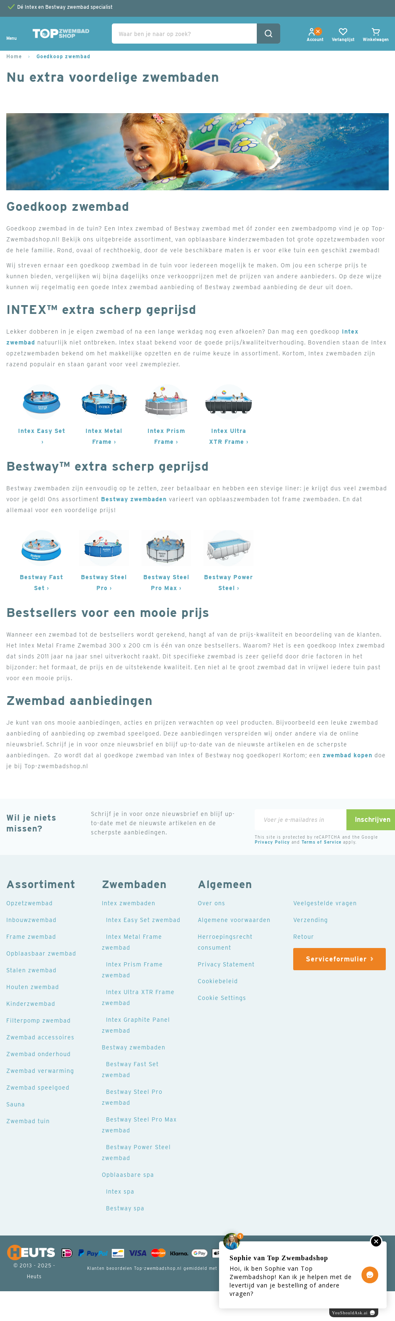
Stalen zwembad (31, 970)
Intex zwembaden (128, 903)
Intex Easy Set (41, 430)
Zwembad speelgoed (38, 1087)
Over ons (211, 903)
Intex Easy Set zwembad (143, 920)
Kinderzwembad (30, 1003)
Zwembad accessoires (40, 1037)
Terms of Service (321, 841)
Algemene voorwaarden (234, 920)
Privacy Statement (226, 964)
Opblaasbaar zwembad (41, 953)
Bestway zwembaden (134, 499)
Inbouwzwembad (31, 920)
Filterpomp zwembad (38, 1020)
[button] (315, 39)
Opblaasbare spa (128, 1174)
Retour (303, 936)
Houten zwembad (32, 987)
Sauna (15, 1104)
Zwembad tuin (28, 1121)
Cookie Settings (222, 998)
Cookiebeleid (218, 981)
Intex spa (120, 1191)
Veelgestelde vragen (325, 903)
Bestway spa (125, 1208)
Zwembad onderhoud (38, 1054)
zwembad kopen (347, 755)
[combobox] (196, 33)
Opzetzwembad (29, 903)
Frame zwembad (31, 936)
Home (14, 56)
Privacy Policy (272, 841)
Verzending (310, 920)
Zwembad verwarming (40, 1070)
